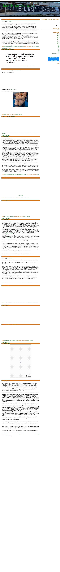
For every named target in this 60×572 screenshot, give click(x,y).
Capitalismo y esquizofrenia (14, 174)
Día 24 (58, 33)
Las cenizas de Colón (6, 343)
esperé (19, 70)
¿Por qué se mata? (5, 219)
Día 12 (58, 43)
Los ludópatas (4, 19)
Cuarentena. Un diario (55, 53)
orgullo (12, 89)
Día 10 (58, 44)
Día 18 (58, 38)
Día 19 (58, 37)
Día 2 (58, 51)
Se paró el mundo (5, 305)
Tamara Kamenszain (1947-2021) (8, 49)
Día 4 (58, 49)
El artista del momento (7, 216)
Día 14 (58, 41)
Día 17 (58, 39)
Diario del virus (13, 46)
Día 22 (58, 35)
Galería (5, 114)
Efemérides (5, 340)
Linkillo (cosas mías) (19, 6)
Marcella (8, 237)
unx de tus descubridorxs (10, 70)
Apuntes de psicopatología (7, 46)
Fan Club (11, 216)
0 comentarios (37, 46)
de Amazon (9, 233)
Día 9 (58, 45)
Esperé (16, 70)
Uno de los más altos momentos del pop (9, 324)
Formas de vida (17, 46)
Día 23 (58, 34)
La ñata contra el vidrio (6, 256)
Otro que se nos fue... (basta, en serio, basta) (10, 177)
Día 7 (58, 47)
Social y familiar (21, 46)
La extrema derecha (5, 136)
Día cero (58, 52)
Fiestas (13, 216)
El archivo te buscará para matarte (8, 116)
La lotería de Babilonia (6, 380)
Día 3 (58, 50)
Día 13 (58, 42)
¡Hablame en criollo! (5, 285)
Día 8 (58, 46)
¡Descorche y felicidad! (6, 200)
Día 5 (58, 48)
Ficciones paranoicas (20, 174)
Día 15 (58, 40)
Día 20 (58, 36)
